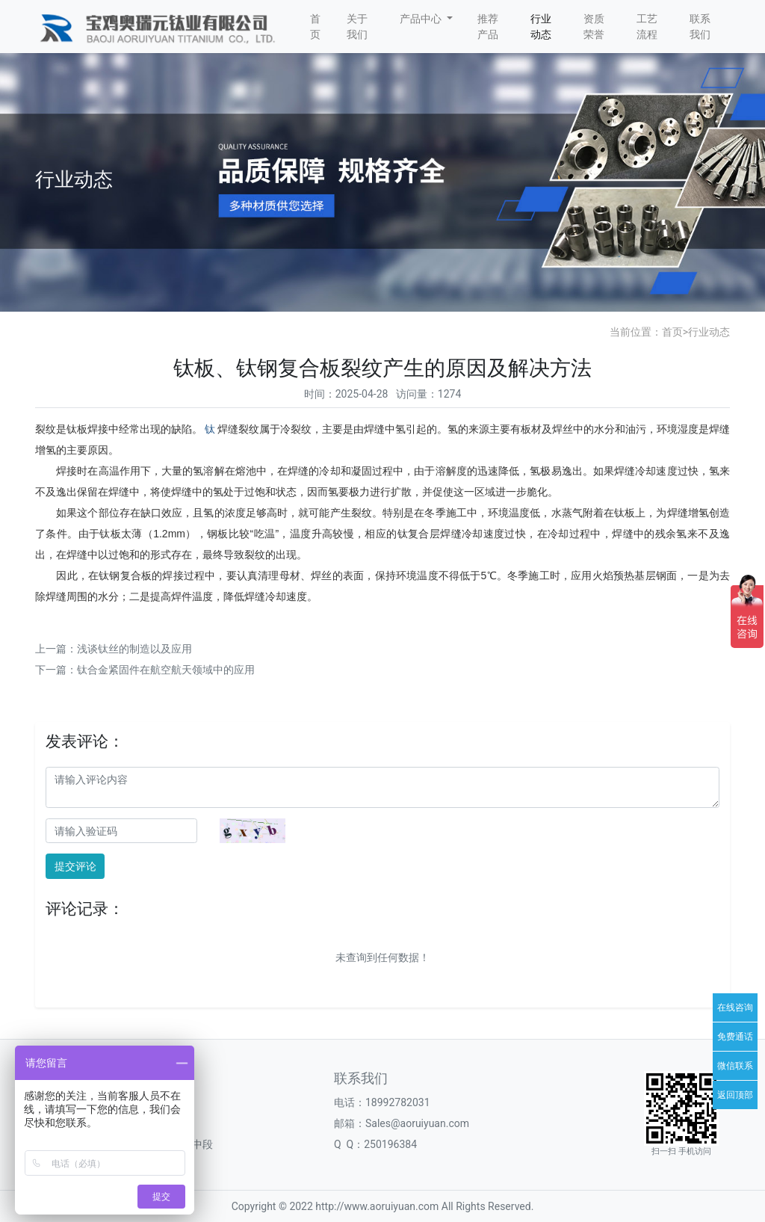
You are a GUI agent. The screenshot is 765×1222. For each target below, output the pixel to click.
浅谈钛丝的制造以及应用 (134, 649)
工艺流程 (647, 26)
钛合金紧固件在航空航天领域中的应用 (166, 670)
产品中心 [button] (422, 19)
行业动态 (540, 26)
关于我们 (357, 26)
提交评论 (75, 866)
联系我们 (700, 26)
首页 (315, 26)
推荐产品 (487, 26)
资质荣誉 (593, 26)
